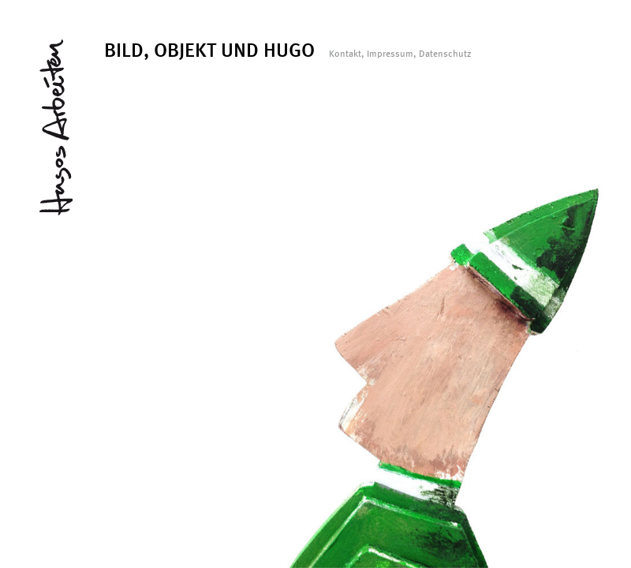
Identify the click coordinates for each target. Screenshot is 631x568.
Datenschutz (445, 54)
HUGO (289, 49)
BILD (124, 49)
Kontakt (345, 54)
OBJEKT (185, 49)
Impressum (390, 54)
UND (240, 49)
